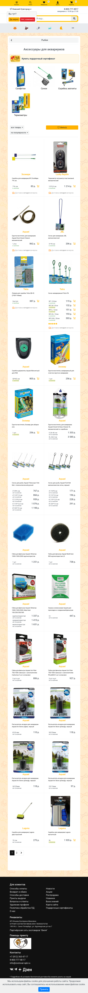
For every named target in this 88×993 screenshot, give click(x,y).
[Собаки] (26, 28)
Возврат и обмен (18, 892)
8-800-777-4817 (71, 9)
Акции (49, 892)
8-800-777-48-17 (17, 960)
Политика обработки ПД (22, 908)
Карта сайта (52, 904)
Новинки (50, 898)
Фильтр (62, 127)
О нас (12, 911)
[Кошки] (15, 28)
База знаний (52, 901)
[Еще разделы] (73, 28)
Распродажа (52, 895)
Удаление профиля (19, 904)
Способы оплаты (18, 888)
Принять (44, 989)
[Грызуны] (38, 28)
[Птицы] (61, 28)
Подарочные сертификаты (59, 908)
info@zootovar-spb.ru (20, 963)
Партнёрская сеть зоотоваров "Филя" (28, 930)
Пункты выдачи (18, 898)
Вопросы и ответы (19, 901)
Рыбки (29, 40)
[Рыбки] (50, 28)
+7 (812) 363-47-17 (19, 956)
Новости (50, 888)
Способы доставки (19, 895)
